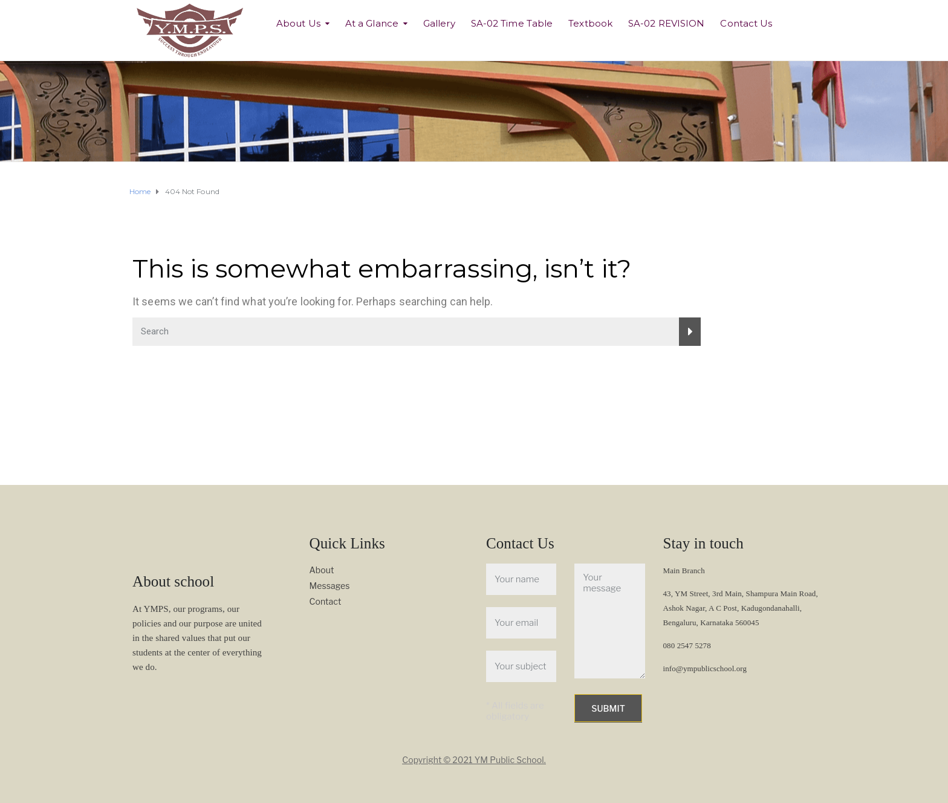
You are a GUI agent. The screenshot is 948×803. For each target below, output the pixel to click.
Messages (330, 585)
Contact (326, 601)
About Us (298, 23)
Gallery (439, 23)
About (322, 570)
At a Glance (371, 23)
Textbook (590, 23)
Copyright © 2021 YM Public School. (474, 760)
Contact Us (746, 23)
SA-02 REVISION (666, 23)
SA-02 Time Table (512, 23)
